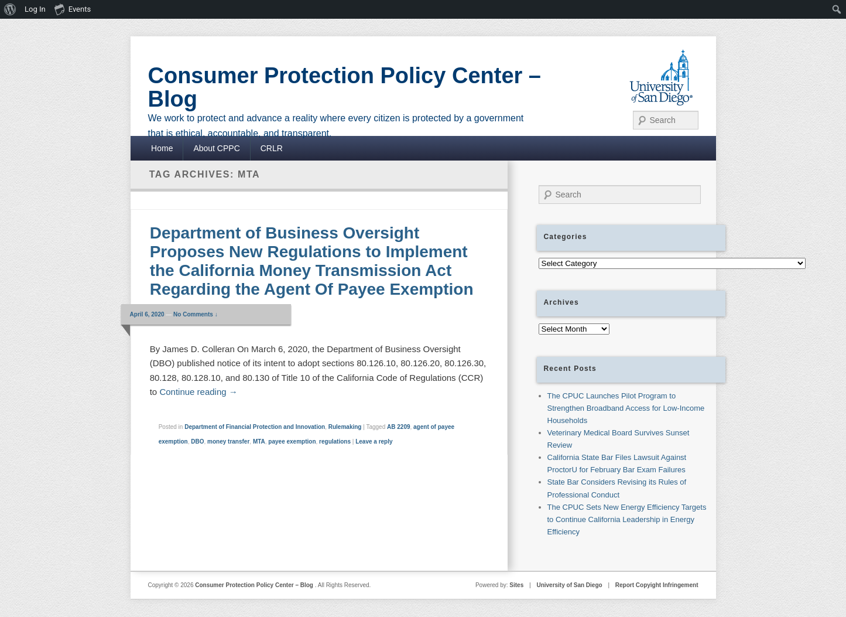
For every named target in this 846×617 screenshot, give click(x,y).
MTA (259, 441)
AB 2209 (398, 427)
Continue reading (198, 392)
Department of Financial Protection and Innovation (254, 427)
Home (162, 148)
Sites (516, 585)
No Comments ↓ (195, 314)
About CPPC (216, 148)
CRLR (272, 148)
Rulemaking (345, 427)
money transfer (228, 441)
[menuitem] (10, 9)
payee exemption (292, 441)
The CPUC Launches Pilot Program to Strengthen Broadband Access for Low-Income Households (626, 408)
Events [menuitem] (72, 9)
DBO (197, 441)
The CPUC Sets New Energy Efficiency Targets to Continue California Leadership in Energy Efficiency (627, 519)
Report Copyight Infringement (656, 585)
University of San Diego (569, 585)
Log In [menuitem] (35, 9)
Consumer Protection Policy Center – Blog (345, 87)
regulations (335, 441)
